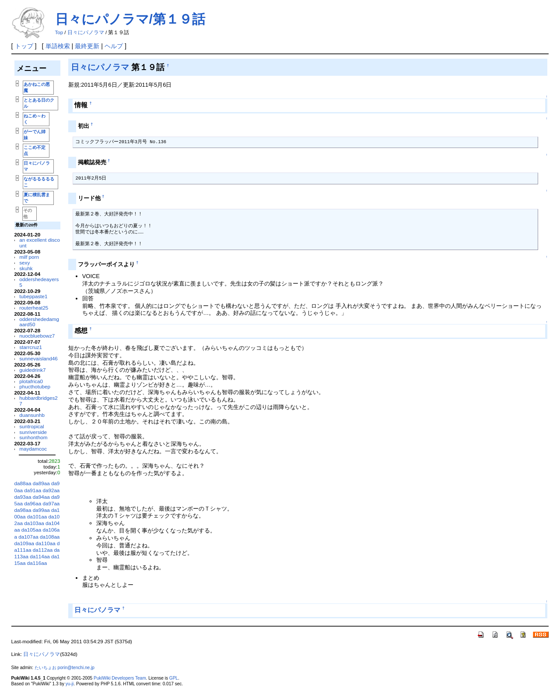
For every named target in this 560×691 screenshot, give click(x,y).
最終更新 (87, 45)
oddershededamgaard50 (39, 322)
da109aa (24, 543)
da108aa (50, 536)
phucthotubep (34, 386)
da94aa (41, 497)
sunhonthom (33, 437)
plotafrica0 (31, 381)
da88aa (23, 483)
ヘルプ (114, 45)
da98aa (23, 510)
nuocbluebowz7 (37, 335)
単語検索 (58, 45)
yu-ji (70, 683)
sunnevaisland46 (38, 358)
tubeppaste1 (33, 296)
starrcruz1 (30, 347)
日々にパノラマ (85, 32)
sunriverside (33, 432)
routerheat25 (33, 307)
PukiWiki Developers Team (120, 678)
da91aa (32, 490)
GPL (173, 678)
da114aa (39, 556)
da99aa (41, 510)
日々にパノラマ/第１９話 (130, 19)
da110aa (45, 543)
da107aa (28, 536)
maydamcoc (33, 448)
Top (59, 32)
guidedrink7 (32, 370)
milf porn (29, 257)
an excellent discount (39, 242)
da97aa (51, 503)
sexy (24, 262)
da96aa (32, 503)
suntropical (31, 426)
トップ (24, 45)
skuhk (25, 268)
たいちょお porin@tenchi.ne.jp (64, 667)
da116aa (37, 563)
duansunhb (32, 415)
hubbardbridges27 (38, 400)
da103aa (34, 523)
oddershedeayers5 (39, 282)
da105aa (31, 529)
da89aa (41, 483)
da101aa (37, 516)
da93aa (23, 497)
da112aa (42, 550)
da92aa (51, 490)
